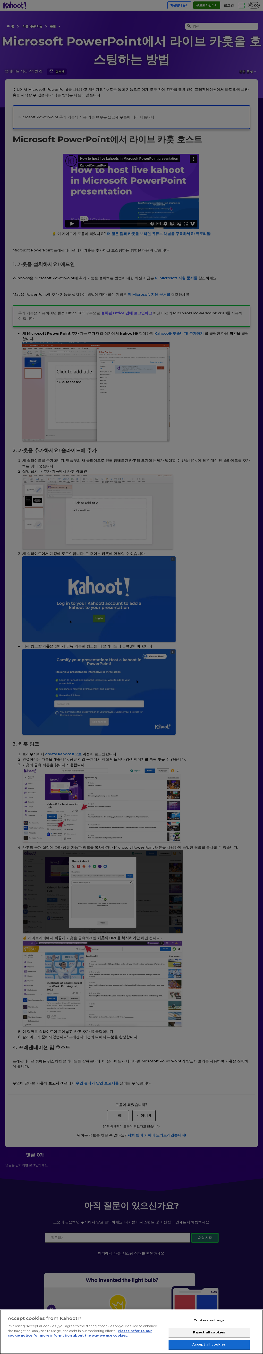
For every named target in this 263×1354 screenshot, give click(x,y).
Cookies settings (209, 1320)
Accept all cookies (209, 1344)
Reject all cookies (209, 1332)
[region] (131, 1331)
